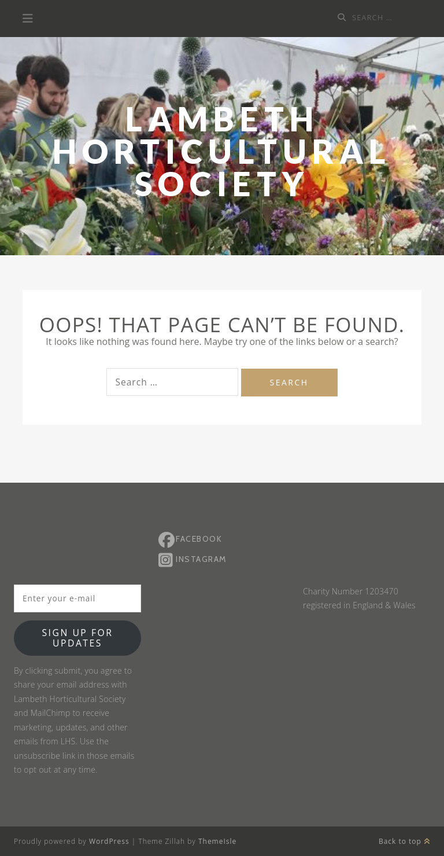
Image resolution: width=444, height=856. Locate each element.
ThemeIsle (217, 841)
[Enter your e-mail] (77, 598)
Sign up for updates (77, 637)
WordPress (109, 841)
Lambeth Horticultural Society (222, 151)
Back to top (404, 841)
